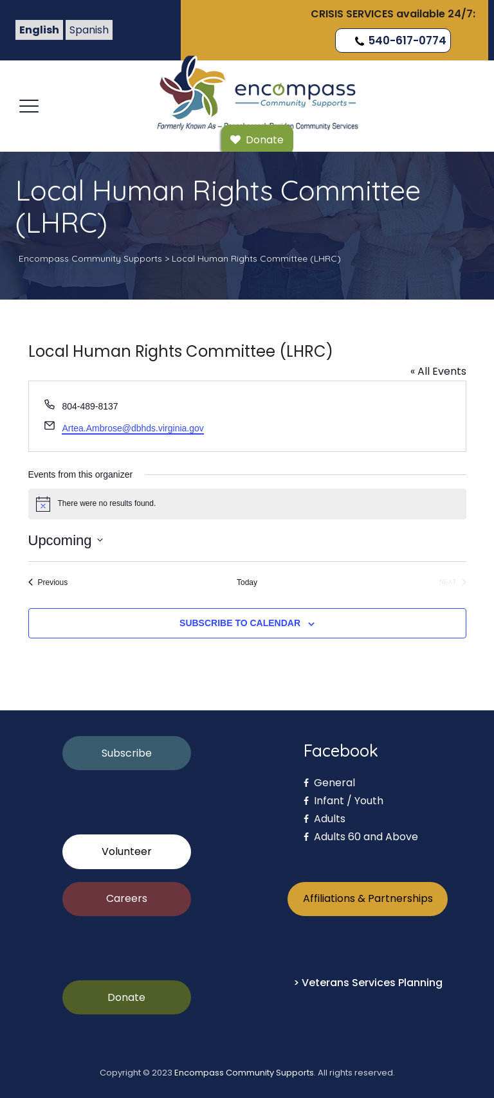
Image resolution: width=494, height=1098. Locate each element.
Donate (126, 997)
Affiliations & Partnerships (368, 898)
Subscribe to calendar (239, 623)
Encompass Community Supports (244, 1072)
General (329, 782)
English (39, 29)
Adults (324, 818)
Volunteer (127, 851)
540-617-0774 (399, 40)
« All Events (438, 371)
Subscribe (127, 753)
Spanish (89, 29)
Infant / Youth (343, 800)
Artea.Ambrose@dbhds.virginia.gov (132, 428)
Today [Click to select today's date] (247, 582)
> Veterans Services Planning (368, 982)
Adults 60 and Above (361, 836)
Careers (126, 898)
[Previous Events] (48, 582)
